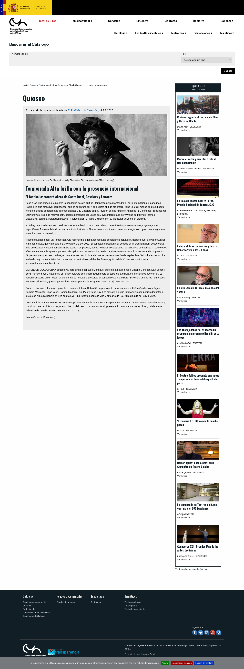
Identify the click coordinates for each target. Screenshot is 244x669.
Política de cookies (204, 663)
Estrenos (27, 605)
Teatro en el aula (133, 602)
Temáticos (226, 33)
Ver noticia (182, 130)
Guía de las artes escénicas (36, 612)
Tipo (183, 54)
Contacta (171, 21)
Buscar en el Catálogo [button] (29, 44)
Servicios (114, 21)
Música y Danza (82, 21)
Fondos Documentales (148, 33)
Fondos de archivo (66, 602)
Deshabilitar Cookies (182, 663)
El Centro (142, 21)
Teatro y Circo (47, 21)
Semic (153, 654)
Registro (198, 21)
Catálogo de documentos (35, 602)
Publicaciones (202, 33)
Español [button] (226, 21)
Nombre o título (20, 54)
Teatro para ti (131, 605)
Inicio (25, 85)
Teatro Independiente (135, 609)
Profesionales (29, 609)
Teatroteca (177, 33)
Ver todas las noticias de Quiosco (191, 569)
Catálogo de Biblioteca (34, 616)
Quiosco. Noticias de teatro (43, 85)
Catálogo (119, 33)
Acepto (165, 663)
